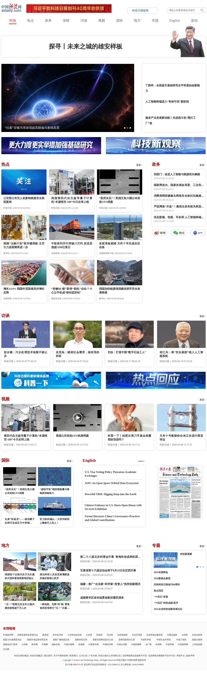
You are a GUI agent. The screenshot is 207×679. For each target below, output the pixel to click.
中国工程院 (181, 639)
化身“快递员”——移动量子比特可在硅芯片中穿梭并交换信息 (20, 521)
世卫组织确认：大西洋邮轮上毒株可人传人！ (54, 521)
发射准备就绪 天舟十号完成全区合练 (119, 245)
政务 (48, 20)
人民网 (24, 644)
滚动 (194, 20)
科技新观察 (186, 554)
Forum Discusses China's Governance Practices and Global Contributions (112, 518)
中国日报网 (69, 644)
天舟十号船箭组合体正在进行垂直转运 (181, 437)
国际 (119, 20)
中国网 (45, 644)
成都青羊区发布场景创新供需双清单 (102, 597)
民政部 (99, 635)
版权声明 (190, 655)
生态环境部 (137, 635)
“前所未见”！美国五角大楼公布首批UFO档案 (119, 200)
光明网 (158, 644)
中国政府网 (8, 635)
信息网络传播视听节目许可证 (161, 655)
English (174, 20)
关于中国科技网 (61, 655)
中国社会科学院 (163, 639)
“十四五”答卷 (161, 597)
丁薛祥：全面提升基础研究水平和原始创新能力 (172, 88)
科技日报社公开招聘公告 (109, 655)
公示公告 (83, 655)
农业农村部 (197, 635)
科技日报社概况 (21, 655)
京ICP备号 (74, 664)
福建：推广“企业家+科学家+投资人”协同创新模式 (110, 584)
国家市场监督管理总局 (37, 639)
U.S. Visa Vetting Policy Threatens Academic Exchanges (111, 474)
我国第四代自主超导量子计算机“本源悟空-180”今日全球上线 (71, 200)
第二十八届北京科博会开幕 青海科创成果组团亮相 (110, 557)
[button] (124, 128)
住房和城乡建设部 (154, 635)
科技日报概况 (36, 655)
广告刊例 (93, 655)
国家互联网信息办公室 (103, 639)
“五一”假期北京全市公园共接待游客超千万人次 (20, 606)
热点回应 (158, 590)
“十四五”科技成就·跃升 (166, 603)
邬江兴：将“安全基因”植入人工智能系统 (181, 354)
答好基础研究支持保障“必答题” (164, 69)
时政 (12, 20)
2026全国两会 (161, 572)
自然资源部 (122, 635)
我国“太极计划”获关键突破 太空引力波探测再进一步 (23, 245)
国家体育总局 (81, 639)
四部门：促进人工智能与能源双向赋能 (177, 174)
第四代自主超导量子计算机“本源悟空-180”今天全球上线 (25, 437)
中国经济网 (108, 644)
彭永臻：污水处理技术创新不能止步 (25, 354)
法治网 (6, 649)
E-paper (180, 522)
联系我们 (73, 655)
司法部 (110, 635)
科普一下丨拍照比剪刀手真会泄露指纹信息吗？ (129, 437)
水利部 (185, 635)
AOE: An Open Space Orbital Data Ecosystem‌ (112, 483)
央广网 (148, 644)
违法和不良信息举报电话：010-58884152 (102, 664)
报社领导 (48, 655)
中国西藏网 (136, 644)
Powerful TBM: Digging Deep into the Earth (111, 494)
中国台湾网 (122, 644)
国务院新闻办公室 (127, 639)
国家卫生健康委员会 (12, 639)
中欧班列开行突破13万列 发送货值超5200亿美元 (71, 245)
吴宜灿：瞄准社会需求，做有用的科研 (77, 354)
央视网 (81, 644)
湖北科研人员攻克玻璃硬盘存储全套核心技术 (54, 576)
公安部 (89, 635)
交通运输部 (172, 635)
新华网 (34, 644)
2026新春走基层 (162, 578)
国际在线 (56, 644)
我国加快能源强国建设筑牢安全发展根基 (119, 290)
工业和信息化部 (74, 635)
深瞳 (66, 20)
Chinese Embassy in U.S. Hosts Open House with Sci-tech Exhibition (113, 507)
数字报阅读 (179, 297)
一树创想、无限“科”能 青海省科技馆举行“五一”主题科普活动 (54, 606)
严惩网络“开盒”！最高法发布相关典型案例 (179, 207)
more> (141, 461)
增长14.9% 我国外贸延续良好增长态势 (23, 290)
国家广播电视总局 (61, 639)
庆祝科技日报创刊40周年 (167, 584)
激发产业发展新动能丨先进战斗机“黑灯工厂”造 (170, 120)
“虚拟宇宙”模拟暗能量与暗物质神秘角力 (54, 491)
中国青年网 (93, 644)
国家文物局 (197, 639)
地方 (137, 20)
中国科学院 (146, 639)
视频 (101, 20)
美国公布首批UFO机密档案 (72, 435)
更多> (139, 165)
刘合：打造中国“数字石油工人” (127, 352)
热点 (30, 20)
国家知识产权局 (10, 644)
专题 (155, 20)
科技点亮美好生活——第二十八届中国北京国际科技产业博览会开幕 (51, 127)
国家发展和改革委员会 (28, 635)
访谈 (84, 20)
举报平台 (181, 655)
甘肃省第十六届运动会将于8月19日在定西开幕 (108, 570)
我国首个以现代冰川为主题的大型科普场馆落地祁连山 (20, 576)
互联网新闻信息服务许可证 (134, 655)
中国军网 (170, 644)
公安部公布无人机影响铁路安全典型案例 (23, 200)
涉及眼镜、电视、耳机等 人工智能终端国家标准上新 (179, 217)
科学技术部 (58, 635)
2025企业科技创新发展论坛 (168, 609)
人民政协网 (197, 644)
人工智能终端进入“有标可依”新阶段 (167, 101)
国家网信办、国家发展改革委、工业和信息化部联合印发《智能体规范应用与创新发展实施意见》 (179, 185)
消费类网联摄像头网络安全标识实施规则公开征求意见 (179, 196)
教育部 (45, 635)
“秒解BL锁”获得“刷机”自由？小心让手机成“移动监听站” (71, 290)
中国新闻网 (183, 644)
